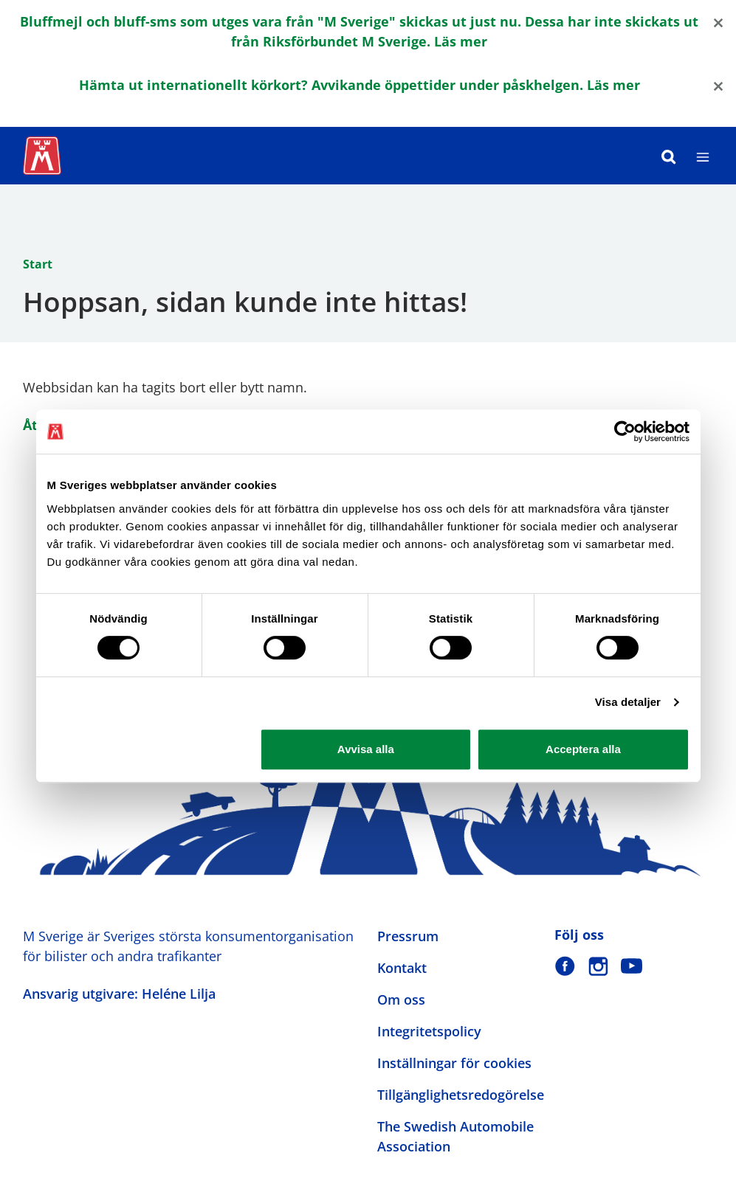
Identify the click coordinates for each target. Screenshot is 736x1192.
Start (37, 264)
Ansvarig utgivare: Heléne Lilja (119, 993)
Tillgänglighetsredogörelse (460, 1094)
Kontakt (402, 968)
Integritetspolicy (429, 1031)
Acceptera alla (583, 749)
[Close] (718, 22)
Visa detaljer (628, 702)
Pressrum (407, 936)
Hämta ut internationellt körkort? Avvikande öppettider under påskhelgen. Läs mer (359, 85)
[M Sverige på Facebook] (565, 966)
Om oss (401, 999)
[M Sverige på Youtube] (631, 966)
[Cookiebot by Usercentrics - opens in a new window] (624, 431)
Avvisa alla (365, 749)
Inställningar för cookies (454, 1063)
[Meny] (703, 155)
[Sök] (669, 155)
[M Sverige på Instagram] (598, 966)
